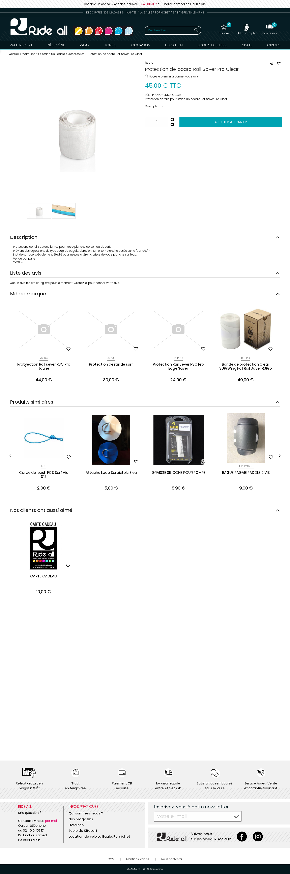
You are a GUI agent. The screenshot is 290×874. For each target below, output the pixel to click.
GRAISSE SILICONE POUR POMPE (178, 473)
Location (174, 45)
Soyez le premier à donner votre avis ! (173, 76)
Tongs (110, 45)
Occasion (140, 45)
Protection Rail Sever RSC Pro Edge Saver (178, 366)
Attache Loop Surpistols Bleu (111, 473)
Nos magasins (81, 819)
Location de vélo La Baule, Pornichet (99, 836)
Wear (85, 45)
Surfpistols (246, 466)
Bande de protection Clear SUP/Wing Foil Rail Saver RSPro (245, 366)
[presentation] (10, 455)
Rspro (245, 358)
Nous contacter (171, 859)
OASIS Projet (133, 869)
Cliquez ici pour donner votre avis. (97, 283)
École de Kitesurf (83, 830)
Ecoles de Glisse (212, 45)
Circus (273, 45)
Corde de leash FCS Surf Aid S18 (43, 475)
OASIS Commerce (153, 869)
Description (153, 106)
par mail (51, 820)
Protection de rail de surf (111, 364)
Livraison (76, 824)
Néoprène (56, 45)
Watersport (21, 45)
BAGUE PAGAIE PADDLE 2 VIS (246, 473)
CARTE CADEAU (43, 576)
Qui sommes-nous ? (86, 813)
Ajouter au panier (230, 122)
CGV (111, 859)
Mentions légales (137, 859)
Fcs (43, 466)
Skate (247, 45)
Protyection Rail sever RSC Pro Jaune (43, 366)
